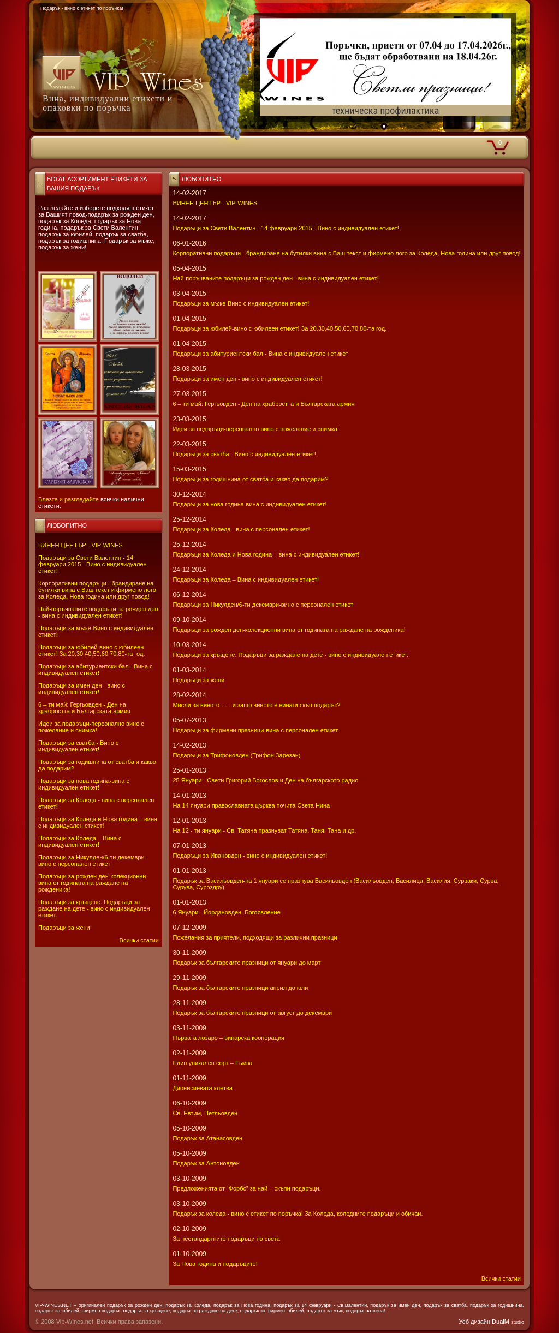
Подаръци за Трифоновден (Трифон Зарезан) (236, 755)
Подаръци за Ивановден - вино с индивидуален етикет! (250, 855)
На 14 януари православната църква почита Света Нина (251, 805)
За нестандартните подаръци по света (226, 1238)
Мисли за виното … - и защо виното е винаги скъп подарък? (256, 705)
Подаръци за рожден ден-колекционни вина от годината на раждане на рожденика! (92, 883)
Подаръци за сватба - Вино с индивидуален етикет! (78, 745)
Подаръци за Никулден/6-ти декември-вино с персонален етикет (92, 860)
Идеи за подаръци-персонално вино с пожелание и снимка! (91, 726)
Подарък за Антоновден (206, 1163)
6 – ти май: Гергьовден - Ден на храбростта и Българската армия (84, 707)
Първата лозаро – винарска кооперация (228, 1038)
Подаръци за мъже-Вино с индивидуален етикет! (241, 303)
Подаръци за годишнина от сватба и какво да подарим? (250, 479)
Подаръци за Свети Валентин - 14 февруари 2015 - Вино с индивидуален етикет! (92, 564)
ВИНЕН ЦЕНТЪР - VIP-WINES (80, 545)
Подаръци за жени (64, 927)
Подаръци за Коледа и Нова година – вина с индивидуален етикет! (97, 822)
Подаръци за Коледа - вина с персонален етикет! (241, 529)
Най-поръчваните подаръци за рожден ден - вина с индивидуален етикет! (98, 612)
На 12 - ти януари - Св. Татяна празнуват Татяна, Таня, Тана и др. (264, 830)
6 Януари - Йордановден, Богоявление (226, 912)
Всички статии (139, 940)
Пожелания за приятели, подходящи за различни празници (255, 937)
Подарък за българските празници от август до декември (252, 1012)
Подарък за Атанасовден (207, 1138)
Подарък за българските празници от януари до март (246, 962)
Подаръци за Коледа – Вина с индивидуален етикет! (80, 841)
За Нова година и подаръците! (215, 1263)
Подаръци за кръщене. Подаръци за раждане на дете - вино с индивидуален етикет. (94, 908)
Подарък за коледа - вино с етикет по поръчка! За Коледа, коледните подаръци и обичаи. (298, 1213)
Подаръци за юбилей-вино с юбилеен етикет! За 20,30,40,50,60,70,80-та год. (91, 650)
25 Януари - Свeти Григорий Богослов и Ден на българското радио (265, 780)
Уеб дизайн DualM (491, 1321)
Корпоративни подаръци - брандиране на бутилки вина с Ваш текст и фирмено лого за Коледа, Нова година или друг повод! (97, 590)
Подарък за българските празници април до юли (240, 987)
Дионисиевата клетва (202, 1088)
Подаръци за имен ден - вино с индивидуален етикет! (81, 688)
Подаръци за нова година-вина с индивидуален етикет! (83, 784)
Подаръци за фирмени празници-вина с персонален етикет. (256, 730)
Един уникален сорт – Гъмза (212, 1063)
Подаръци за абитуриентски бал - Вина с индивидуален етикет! (95, 669)
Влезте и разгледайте (68, 499)
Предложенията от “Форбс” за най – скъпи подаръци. (246, 1188)
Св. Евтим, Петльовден (205, 1113)
